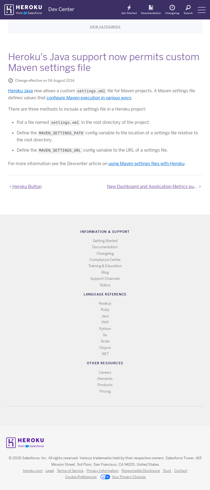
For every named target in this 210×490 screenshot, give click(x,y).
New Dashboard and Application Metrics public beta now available (154, 186)
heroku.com (33, 471)
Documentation (151, 13)
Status (105, 285)
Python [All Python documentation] (105, 329)
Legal (50, 471)
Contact (180, 471)
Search (188, 13)
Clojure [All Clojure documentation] (105, 348)
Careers (105, 372)
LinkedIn (116, 416)
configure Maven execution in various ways (89, 98)
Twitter (100, 416)
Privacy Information (103, 471)
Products (105, 385)
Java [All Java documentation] (105, 316)
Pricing (105, 391)
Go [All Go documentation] (105, 335)
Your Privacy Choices (123, 477)
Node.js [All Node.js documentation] (105, 303)
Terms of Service (70, 471)
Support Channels (105, 279)
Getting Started (105, 241)
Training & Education (105, 266)
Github (108, 416)
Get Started (129, 13)
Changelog (172, 13)
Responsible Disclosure (141, 471)
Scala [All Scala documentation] (105, 341)
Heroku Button (27, 186)
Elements (105, 379)
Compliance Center (105, 260)
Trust (167, 471)
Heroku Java (20, 91)
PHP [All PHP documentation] (105, 322)
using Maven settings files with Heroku (146, 163)
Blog (105, 272)
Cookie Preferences (81, 477)
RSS (92, 416)
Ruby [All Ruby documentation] (105, 310)
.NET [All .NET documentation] (105, 354)
